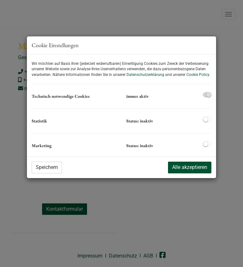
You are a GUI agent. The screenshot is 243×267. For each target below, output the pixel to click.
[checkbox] (207, 94)
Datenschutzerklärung (145, 74)
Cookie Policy (197, 74)
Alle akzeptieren (189, 167)
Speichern (47, 167)
